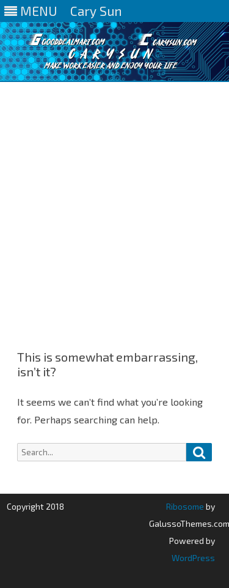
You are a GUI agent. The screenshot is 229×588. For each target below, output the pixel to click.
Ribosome (185, 506)
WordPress (193, 558)
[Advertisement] (114, 203)
